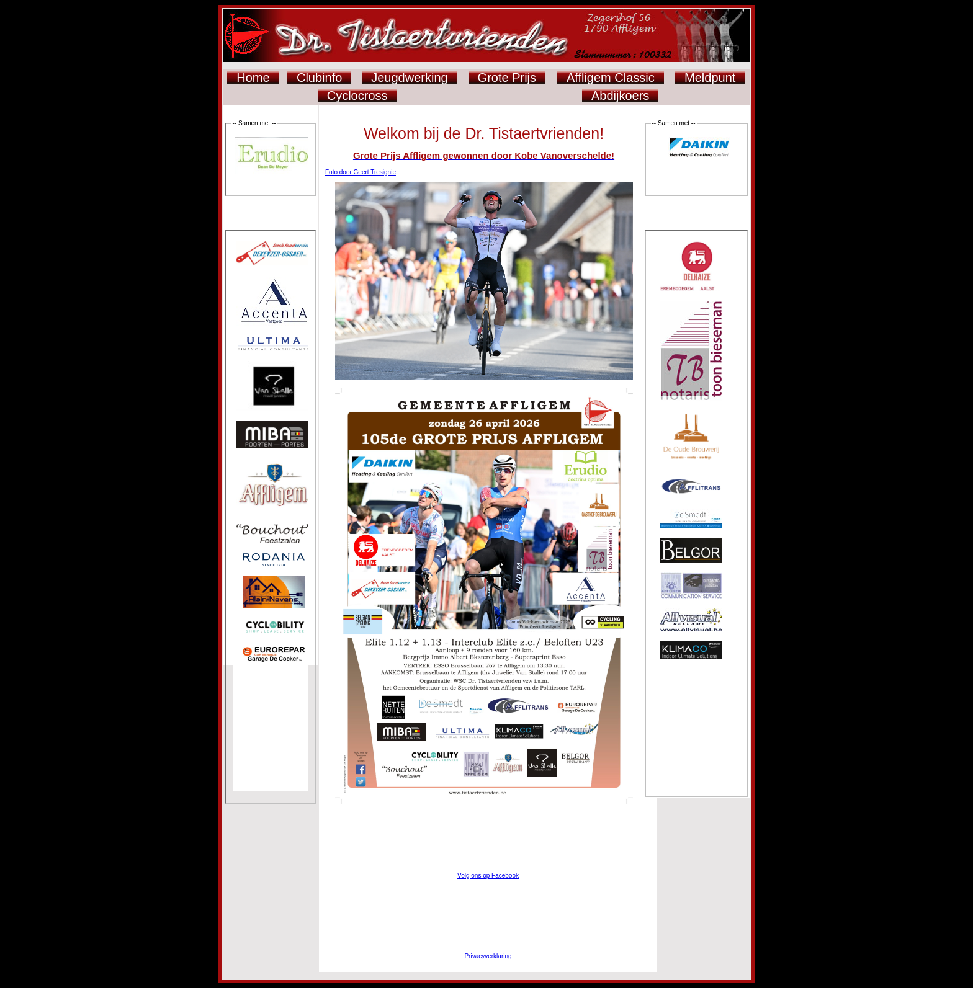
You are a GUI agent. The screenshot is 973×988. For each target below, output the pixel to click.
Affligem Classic (611, 77)
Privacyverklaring (487, 956)
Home (252, 77)
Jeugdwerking (409, 77)
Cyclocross (357, 95)
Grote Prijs (507, 77)
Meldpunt (709, 77)
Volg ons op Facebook (488, 875)
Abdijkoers (620, 95)
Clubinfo (319, 77)
